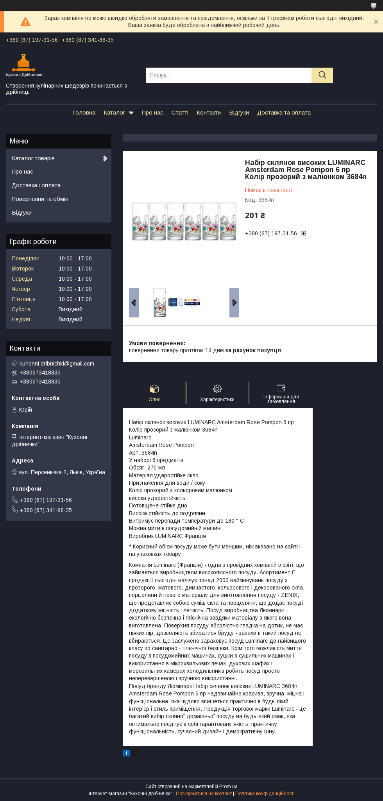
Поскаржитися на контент (204, 793)
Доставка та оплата (284, 112)
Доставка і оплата (36, 185)
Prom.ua (228, 786)
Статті (180, 112)
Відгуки (239, 112)
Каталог (114, 112)
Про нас (152, 112)
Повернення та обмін (40, 198)
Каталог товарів (33, 158)
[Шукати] (322, 75)
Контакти (209, 112)
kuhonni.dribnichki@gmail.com (57, 363)
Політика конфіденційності (265, 793)
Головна (83, 112)
